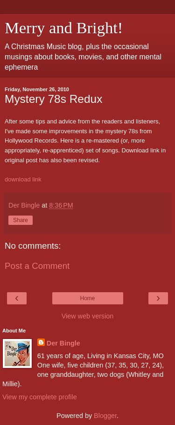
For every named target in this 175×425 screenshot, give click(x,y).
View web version (88, 316)
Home (87, 298)
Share (20, 220)
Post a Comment (37, 266)
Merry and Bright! (64, 27)
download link (23, 179)
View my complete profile (39, 397)
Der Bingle (63, 343)
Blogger (105, 415)
